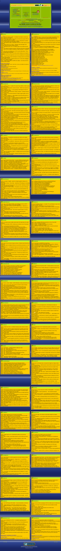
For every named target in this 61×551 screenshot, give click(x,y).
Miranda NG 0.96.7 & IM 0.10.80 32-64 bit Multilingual (44, 191)
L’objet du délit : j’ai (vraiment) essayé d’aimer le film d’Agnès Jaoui (46, 215)
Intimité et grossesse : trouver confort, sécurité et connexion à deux (46, 460)
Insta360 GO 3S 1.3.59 (39, 64)
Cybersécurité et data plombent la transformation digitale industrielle (16, 368)
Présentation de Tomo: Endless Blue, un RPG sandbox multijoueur (46, 244)
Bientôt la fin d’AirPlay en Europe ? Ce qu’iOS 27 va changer (45, 210)
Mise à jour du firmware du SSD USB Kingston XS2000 (44, 46)
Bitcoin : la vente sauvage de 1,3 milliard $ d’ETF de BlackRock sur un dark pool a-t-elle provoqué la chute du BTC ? (46, 143)
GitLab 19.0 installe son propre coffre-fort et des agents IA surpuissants (16, 497)
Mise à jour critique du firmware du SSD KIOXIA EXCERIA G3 (45, 37)
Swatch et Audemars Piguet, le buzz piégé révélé (43, 228)
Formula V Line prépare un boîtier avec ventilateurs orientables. (45, 446)
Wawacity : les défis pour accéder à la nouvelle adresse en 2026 (45, 458)
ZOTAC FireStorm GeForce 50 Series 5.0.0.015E (44, 54)
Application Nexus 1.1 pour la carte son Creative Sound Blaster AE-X (46, 36)
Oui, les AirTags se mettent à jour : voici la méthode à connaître (45, 355)
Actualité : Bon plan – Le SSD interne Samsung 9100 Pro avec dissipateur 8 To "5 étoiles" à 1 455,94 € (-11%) (13, 99)
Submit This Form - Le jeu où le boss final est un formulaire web (15, 229)
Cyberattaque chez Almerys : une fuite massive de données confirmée (47, 457)
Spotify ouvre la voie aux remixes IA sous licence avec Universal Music (16, 333)
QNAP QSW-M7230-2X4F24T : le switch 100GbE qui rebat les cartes (16, 160)
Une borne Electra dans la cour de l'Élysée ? (42, 492)
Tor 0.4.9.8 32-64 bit (38, 190)
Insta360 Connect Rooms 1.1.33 (41, 58)
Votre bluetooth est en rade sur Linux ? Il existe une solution (14, 226)
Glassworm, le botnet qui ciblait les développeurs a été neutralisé (46, 368)
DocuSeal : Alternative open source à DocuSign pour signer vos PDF (16, 163)
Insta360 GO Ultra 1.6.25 (39, 63)
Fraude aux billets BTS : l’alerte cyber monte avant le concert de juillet (46, 232)
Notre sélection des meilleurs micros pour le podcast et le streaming (46, 284)
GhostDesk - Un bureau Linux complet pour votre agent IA (14, 228)
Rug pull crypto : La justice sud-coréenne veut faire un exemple (45, 141)
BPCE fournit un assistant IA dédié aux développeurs (13, 372)
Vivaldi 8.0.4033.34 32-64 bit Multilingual (41, 184)
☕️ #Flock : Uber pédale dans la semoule (41, 312)
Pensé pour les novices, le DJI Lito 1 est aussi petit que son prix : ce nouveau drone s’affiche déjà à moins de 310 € (45, 283)
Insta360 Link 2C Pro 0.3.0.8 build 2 (41, 59)
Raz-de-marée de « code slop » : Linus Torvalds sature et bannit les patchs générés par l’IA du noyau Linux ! (14, 490)
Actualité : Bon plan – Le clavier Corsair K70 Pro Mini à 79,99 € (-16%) (16, 97)
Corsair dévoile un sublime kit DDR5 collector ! (42, 447)
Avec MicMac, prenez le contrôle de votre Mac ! (30, 24)
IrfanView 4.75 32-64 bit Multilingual (40, 188)
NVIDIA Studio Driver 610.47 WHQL (41, 51)
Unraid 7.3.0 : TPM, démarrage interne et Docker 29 (13, 164)
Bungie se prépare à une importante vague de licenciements (45, 420)
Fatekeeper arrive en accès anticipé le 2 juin (42, 249)
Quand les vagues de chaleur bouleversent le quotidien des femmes (16, 328)
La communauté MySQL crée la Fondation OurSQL (13, 366)
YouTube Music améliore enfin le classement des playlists (44, 287)
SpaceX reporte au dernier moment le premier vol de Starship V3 (15, 340)
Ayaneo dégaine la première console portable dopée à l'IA (14, 529)
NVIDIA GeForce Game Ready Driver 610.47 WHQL (44, 52)
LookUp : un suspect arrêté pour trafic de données (43, 224)
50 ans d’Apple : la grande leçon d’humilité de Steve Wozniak (45, 526)
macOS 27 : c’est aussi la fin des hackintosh (42, 525)
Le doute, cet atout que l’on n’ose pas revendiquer (13, 162)
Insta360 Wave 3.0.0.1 (39, 62)
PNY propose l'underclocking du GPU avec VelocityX (43, 49)
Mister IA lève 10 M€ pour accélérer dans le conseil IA (13, 365)
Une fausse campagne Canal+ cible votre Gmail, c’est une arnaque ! (46, 400)
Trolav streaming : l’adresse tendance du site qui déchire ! (44, 464)
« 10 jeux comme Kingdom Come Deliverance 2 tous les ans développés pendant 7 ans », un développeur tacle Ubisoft (13, 122)
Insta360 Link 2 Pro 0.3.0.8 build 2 (41, 60)
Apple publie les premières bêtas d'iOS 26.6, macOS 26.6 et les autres (47, 531)
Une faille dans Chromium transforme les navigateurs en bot (14, 369)
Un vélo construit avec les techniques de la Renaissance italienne (15, 227)
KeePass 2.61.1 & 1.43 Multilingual (40, 192)
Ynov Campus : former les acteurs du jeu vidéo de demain (44, 118)
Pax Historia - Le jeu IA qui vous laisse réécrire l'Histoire (14, 230)
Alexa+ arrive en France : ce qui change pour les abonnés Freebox (46, 393)
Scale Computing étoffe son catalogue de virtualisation (13, 373)
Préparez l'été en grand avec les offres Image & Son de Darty (15, 528)
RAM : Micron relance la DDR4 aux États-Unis (42, 336)
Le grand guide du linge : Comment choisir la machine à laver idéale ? (47, 462)
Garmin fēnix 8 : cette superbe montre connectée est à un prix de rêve (47, 354)
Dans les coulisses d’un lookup (39, 223)
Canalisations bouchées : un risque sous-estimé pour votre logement (46, 466)
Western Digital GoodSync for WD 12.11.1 (42, 53)
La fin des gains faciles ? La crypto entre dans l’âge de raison (45, 153)
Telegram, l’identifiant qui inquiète (40, 225)
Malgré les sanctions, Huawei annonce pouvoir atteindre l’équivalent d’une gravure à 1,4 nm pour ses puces (14, 420)
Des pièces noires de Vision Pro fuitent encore (42, 491)
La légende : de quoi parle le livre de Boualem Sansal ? (44, 205)
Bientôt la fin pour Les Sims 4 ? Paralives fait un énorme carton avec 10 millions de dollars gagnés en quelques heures (15, 117)
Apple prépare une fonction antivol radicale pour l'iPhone (14, 527)
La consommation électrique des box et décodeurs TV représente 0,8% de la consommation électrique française (15, 428)
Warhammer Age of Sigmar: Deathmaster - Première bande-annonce (46, 246)
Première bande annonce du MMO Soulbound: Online (44, 250)
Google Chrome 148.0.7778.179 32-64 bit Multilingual (44, 186)
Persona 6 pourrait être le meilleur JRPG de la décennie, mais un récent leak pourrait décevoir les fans (14, 129)
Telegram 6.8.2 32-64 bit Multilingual (40, 189)
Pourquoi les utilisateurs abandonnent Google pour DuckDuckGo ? (46, 480)
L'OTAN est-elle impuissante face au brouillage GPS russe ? (14, 526)
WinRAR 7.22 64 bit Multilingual (40, 193)
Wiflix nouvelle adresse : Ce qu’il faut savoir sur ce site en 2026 (45, 465)
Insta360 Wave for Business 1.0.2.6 (41, 61)
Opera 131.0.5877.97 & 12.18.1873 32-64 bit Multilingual (44, 185)
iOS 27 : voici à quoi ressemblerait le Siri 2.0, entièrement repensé (46, 296)
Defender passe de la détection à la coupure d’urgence (44, 332)
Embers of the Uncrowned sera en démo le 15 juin (43, 248)
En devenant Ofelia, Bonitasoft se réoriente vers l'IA (13, 371)
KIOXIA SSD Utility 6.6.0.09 (40, 57)
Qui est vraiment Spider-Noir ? (39, 216)
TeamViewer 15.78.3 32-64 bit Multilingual (41, 183)
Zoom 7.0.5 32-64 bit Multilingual (40, 187)
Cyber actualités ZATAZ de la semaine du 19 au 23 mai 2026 (45, 222)
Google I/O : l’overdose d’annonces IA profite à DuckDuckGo (45, 319)
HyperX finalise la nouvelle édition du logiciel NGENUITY (44, 50)
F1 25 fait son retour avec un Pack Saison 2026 (42, 245)
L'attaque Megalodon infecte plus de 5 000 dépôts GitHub (14, 363)
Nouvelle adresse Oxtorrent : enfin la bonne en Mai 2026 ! (44, 459)
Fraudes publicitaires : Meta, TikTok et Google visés (43, 229)
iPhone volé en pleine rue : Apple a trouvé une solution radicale (45, 356)
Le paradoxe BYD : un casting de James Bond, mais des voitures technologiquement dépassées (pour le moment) (45, 291)
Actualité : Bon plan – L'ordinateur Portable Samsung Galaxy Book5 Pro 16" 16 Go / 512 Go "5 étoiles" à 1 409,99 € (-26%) (15, 101)
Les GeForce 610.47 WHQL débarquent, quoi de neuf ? (44, 333)
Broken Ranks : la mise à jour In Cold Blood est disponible (44, 256)
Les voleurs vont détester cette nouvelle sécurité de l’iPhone (45, 489)
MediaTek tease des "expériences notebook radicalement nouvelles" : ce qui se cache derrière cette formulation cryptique (15, 41)
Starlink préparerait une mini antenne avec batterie (13, 414)
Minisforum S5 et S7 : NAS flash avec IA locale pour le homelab (15, 166)
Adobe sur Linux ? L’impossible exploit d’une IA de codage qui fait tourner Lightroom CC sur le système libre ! (14, 482)
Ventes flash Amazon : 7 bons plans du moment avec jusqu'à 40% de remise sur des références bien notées (15, 39)
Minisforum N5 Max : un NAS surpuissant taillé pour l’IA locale (15, 167)
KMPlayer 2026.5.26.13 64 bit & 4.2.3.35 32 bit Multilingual (44, 181)
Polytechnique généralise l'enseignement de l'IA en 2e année (15, 364)
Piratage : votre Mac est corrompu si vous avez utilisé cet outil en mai (46, 347)
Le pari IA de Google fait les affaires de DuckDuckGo (43, 520)
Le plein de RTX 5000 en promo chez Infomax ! (42, 434)
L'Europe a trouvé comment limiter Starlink (42, 490)
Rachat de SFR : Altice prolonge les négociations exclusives (45, 463)
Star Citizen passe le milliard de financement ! (42, 435)
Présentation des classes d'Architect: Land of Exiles (43, 253)
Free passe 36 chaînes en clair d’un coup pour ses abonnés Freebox (16, 468)
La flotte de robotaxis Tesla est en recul (41, 482)
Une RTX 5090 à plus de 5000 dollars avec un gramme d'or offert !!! (46, 438)
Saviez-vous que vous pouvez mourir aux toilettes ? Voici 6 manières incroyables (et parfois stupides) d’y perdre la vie (14, 474)
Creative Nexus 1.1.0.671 (39, 55)
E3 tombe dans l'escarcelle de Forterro (11, 370)
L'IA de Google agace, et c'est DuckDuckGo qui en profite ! (14, 523)
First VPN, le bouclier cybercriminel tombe (41, 227)
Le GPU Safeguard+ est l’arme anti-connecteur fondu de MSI (45, 337)
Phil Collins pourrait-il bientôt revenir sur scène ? (43, 213)
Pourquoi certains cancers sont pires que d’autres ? (13, 196)
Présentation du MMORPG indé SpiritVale (41, 243)
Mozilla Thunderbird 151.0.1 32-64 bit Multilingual (43, 182)
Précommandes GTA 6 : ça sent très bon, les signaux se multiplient (46, 167)
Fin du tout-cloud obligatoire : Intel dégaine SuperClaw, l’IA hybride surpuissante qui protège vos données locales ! (14, 488)
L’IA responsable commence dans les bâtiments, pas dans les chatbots (47, 426)
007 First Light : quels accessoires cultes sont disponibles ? (45, 214)
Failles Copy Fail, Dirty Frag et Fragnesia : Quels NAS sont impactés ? (16, 165)
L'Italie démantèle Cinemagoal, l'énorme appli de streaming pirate (15, 233)
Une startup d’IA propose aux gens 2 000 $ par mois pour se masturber (16, 48)
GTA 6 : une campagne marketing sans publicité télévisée (44, 425)
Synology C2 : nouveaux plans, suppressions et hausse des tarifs (15, 161)
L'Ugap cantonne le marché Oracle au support (12, 367)
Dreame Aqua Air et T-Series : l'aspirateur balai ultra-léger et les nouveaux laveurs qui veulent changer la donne (14, 45)
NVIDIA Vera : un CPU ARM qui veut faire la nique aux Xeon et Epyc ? (47, 441)
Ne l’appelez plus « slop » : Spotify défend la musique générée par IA (46, 297)
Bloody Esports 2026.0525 (40, 56)
